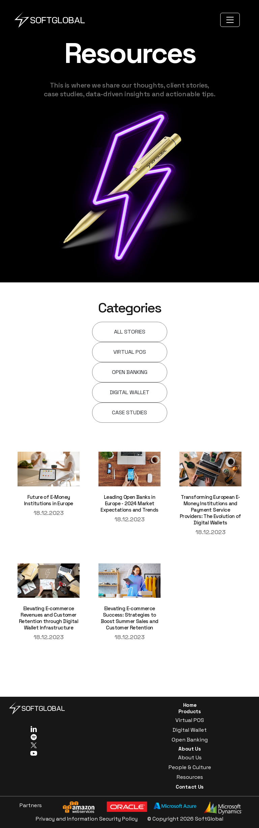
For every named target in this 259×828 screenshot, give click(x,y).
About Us (190, 757)
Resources (190, 777)
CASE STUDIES (129, 412)
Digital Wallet (190, 729)
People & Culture (190, 767)
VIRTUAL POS (129, 351)
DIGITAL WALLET (129, 392)
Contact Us (190, 787)
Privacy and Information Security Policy (87, 818)
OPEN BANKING (129, 372)
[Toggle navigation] (230, 20)
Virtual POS (189, 720)
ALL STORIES (129, 331)
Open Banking (190, 739)
